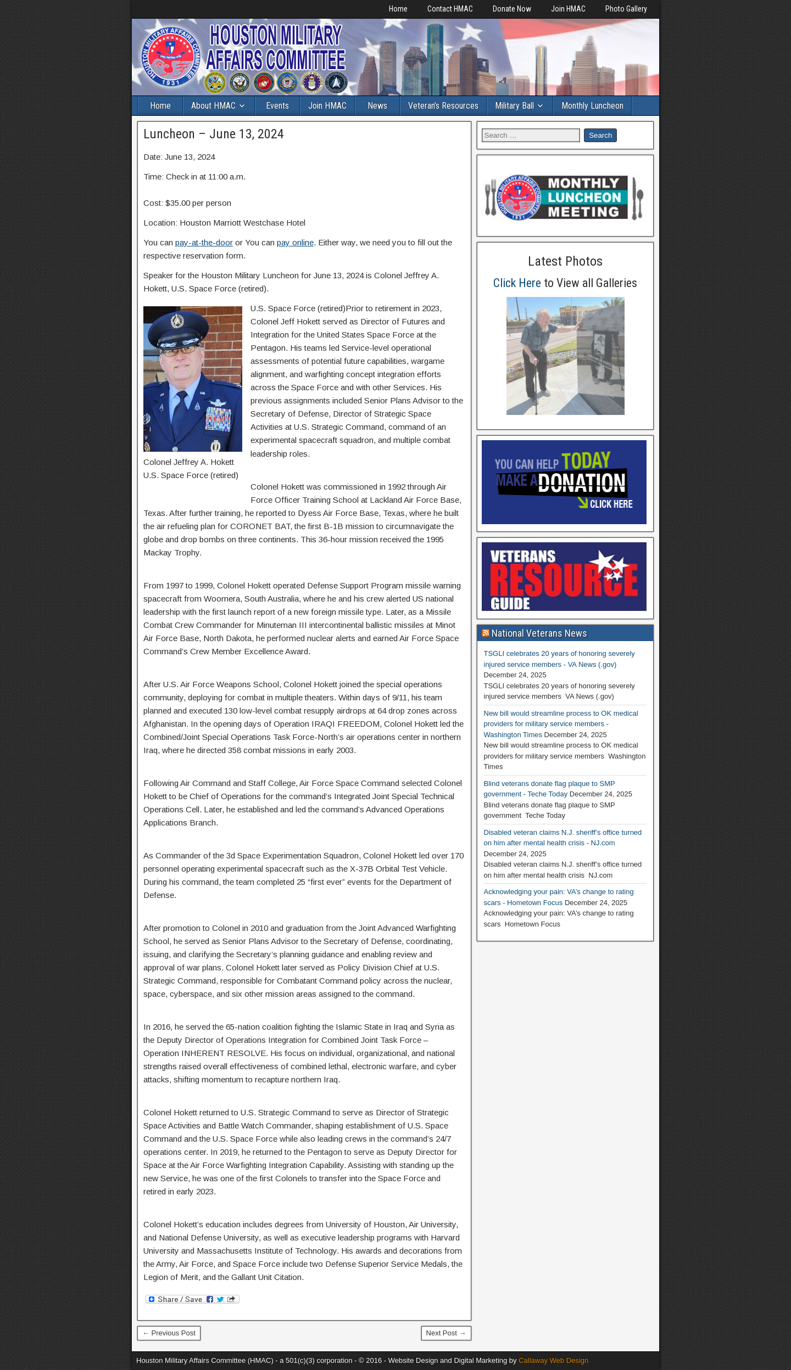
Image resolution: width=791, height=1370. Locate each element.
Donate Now (512, 8)
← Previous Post (169, 1333)
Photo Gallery (626, 8)
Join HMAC (568, 8)
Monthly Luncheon (592, 105)
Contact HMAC (450, 8)
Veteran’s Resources (443, 105)
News (377, 105)
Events (277, 105)
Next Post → (446, 1333)
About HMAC (213, 105)
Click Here (517, 283)
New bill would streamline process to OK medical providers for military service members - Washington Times (561, 724)
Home (398, 8)
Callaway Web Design (553, 1360)
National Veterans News (539, 633)
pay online (295, 242)
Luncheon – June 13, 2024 (213, 134)
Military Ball (514, 105)
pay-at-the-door (204, 242)
